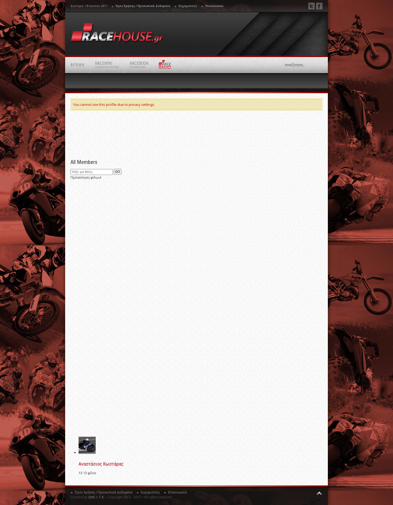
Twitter (311, 6)
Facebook (319, 6)
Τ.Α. (102, 497)
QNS (91, 497)
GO (117, 172)
